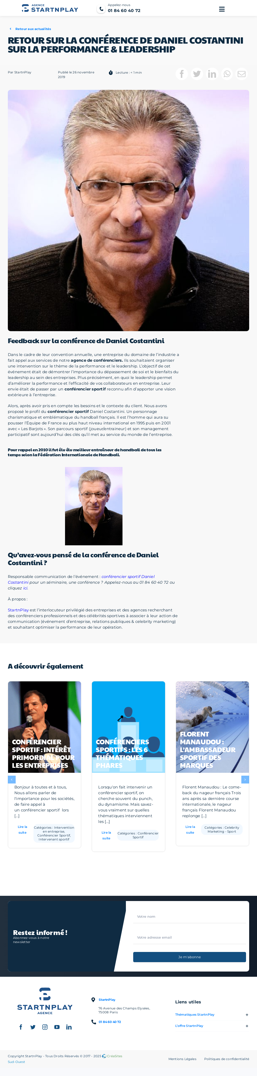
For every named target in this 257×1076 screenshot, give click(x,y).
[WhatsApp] (227, 76)
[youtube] (57, 1029)
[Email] (241, 76)
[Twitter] (197, 76)
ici (25, 590)
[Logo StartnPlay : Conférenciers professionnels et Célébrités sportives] (45, 991)
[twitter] (33, 1029)
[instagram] (45, 1029)
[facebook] (21, 1029)
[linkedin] (69, 1029)
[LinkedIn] (212, 76)
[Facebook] (181, 76)
